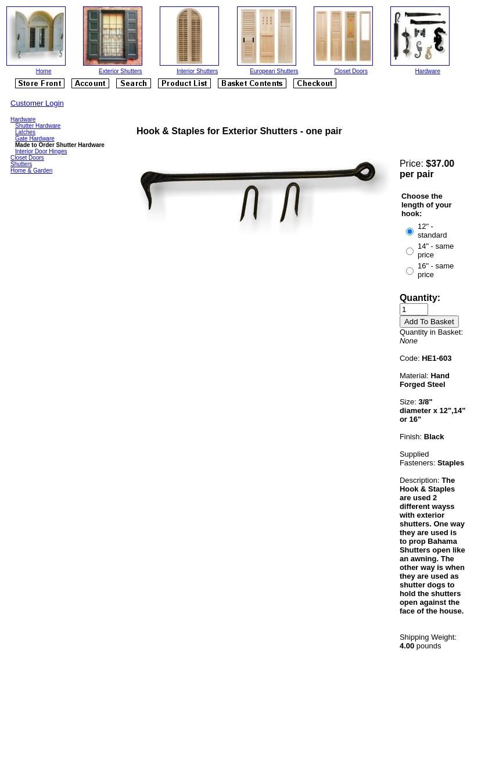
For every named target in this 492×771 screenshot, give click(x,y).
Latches (25, 132)
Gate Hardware (35, 138)
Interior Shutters (197, 71)
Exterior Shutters (120, 71)
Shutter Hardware (37, 126)
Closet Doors (351, 71)
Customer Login (37, 103)
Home (44, 71)
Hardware (427, 71)
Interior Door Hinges (41, 151)
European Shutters (274, 71)
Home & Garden (31, 170)
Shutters (21, 164)
